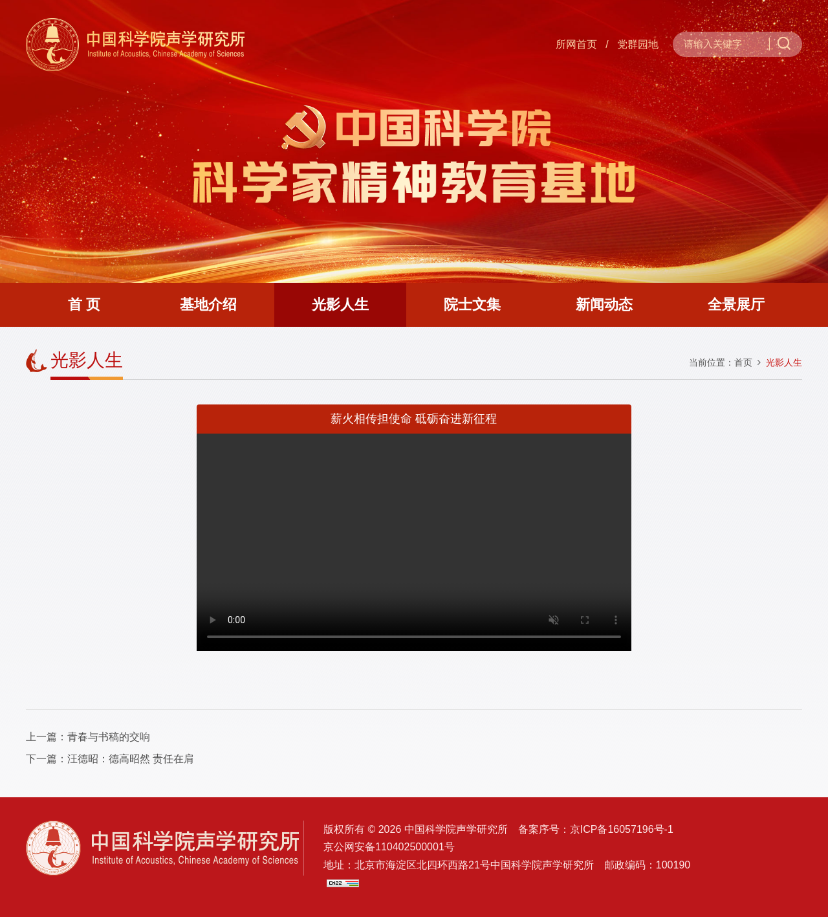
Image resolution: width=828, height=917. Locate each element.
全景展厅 (736, 304)
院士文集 (472, 304)
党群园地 (638, 44)
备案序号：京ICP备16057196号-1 (595, 829)
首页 (743, 362)
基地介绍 (208, 304)
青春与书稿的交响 (108, 736)
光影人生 (340, 304)
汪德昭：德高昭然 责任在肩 (130, 758)
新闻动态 (604, 304)
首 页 (84, 304)
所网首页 (576, 44)
